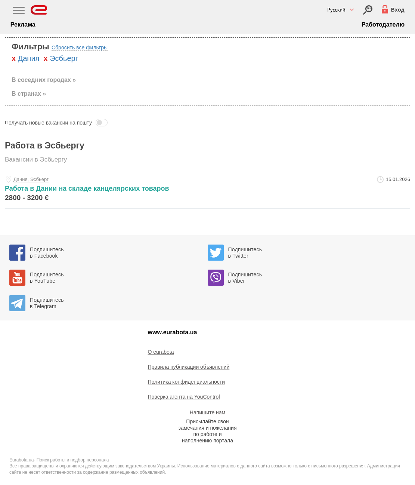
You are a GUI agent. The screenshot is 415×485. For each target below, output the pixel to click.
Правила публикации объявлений (189, 367)
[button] (207, 122)
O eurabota (161, 352)
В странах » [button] (29, 93)
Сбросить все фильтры (80, 47)
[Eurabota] (39, 10)
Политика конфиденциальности (186, 382)
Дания (29, 58)
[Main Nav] (18, 11)
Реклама (22, 24)
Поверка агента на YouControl (184, 397)
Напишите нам (207, 412)
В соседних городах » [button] (44, 80)
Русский (336, 9)
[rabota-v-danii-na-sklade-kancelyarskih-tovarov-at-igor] (207, 190)
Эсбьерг (64, 58)
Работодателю (383, 24)
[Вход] (367, 10)
